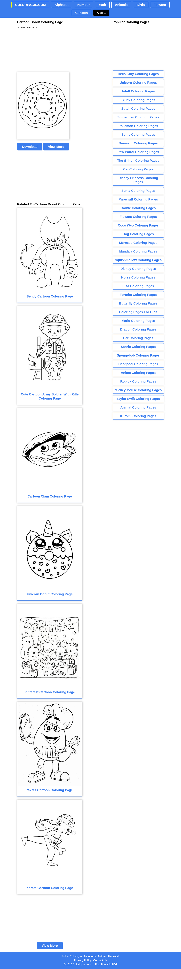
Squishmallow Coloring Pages (138, 260)
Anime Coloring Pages (138, 373)
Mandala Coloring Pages (138, 251)
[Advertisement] (41, 50)
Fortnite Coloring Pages (138, 295)
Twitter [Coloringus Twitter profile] (102, 956)
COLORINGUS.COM (30, 5)
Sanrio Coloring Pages (138, 347)
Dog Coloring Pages (138, 234)
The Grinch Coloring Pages (138, 160)
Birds (140, 5)
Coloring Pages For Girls (138, 312)
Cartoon (81, 13)
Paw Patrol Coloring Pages (138, 152)
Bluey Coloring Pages (138, 100)
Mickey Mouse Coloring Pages (138, 390)
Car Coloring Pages (138, 338)
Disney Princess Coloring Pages (138, 180)
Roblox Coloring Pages (138, 381)
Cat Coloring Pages (138, 169)
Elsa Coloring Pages (138, 286)
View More (56, 146)
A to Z (101, 13)
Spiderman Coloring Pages (138, 117)
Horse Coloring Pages (138, 277)
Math (102, 5)
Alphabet (62, 5)
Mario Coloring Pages (138, 321)
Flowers (160, 5)
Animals (121, 5)
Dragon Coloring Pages (138, 329)
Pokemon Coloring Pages (138, 126)
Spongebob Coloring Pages (138, 355)
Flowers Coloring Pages (138, 216)
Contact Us (100, 960)
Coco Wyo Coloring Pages (138, 225)
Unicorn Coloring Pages (138, 82)
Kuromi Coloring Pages (138, 416)
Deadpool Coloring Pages (138, 364)
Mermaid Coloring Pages (138, 242)
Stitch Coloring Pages (138, 108)
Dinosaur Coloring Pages (138, 143)
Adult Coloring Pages (138, 91)
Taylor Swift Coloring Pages (138, 399)
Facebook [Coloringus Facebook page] (90, 956)
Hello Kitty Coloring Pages (138, 74)
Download (30, 146)
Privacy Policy (83, 960)
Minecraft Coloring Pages (138, 199)
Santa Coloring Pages (138, 190)
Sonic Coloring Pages (138, 134)
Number (83, 5)
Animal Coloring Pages (138, 407)
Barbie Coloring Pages (138, 208)
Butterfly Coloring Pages (138, 303)
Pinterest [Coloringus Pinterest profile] (113, 956)
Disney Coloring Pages (138, 269)
